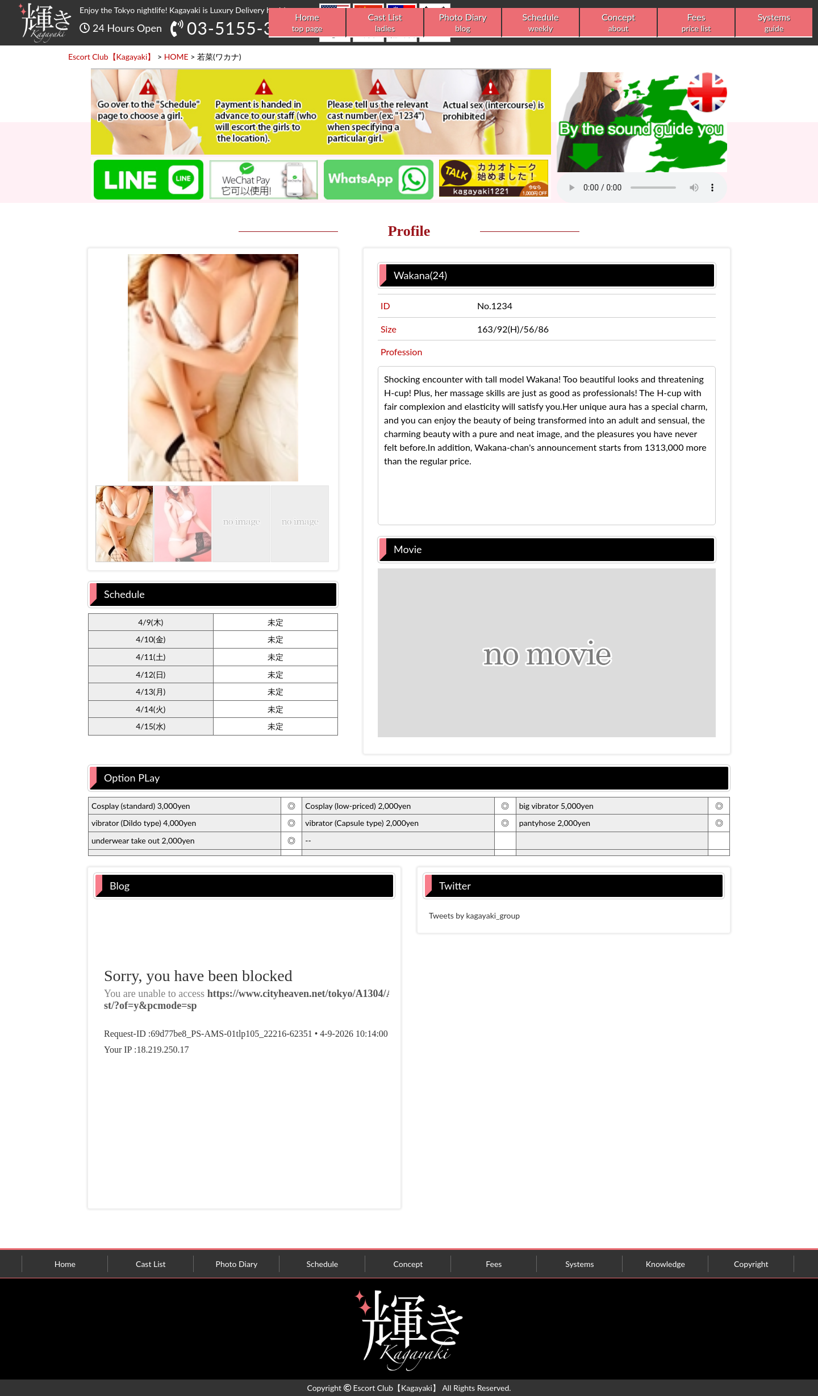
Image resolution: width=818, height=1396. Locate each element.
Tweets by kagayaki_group (474, 915)
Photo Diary (462, 22)
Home (307, 22)
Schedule (540, 22)
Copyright (751, 1264)
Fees (696, 22)
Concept (618, 22)
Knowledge (665, 1264)
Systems (774, 22)
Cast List (385, 22)
